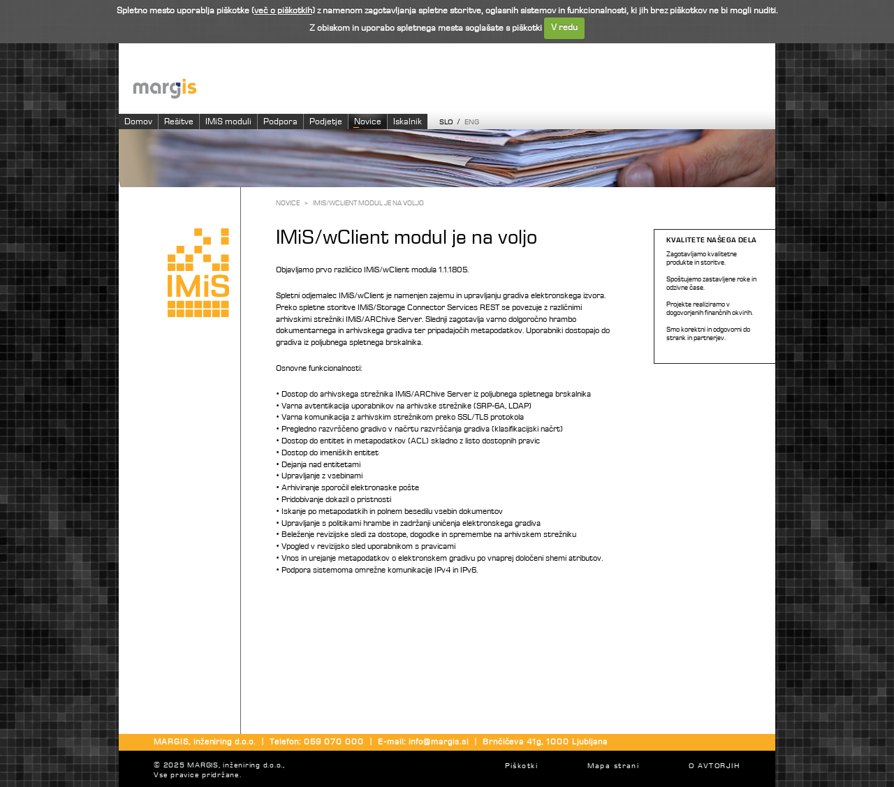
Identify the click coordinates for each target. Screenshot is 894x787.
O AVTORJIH (714, 766)
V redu (564, 27)
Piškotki (521, 766)
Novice (367, 121)
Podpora (280, 121)
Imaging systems (454, 87)
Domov (138, 121)
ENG (471, 122)
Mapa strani (613, 766)
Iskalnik (407, 121)
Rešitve (178, 121)
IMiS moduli (228, 121)
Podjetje (325, 121)
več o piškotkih (283, 10)
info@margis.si (438, 742)
